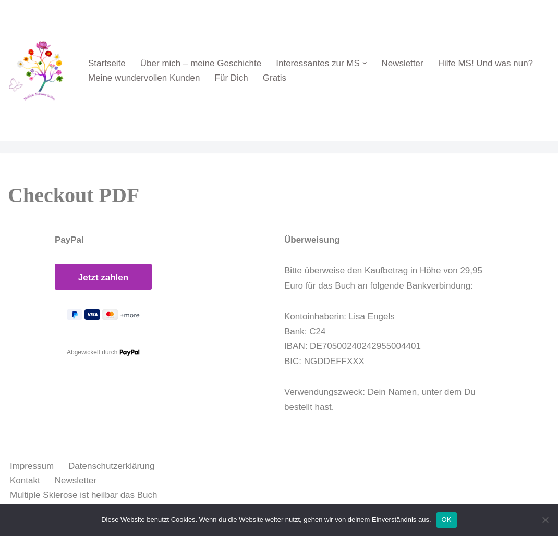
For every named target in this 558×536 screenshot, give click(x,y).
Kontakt (25, 480)
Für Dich (231, 78)
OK (447, 519)
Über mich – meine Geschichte (200, 63)
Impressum (32, 466)
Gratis (274, 78)
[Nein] (545, 520)
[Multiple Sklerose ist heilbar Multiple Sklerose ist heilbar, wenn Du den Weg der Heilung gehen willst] (39, 70)
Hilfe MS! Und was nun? (485, 63)
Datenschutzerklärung (111, 466)
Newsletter (402, 63)
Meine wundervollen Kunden (144, 78)
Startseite (107, 63)
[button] (364, 63)
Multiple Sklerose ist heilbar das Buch (83, 495)
